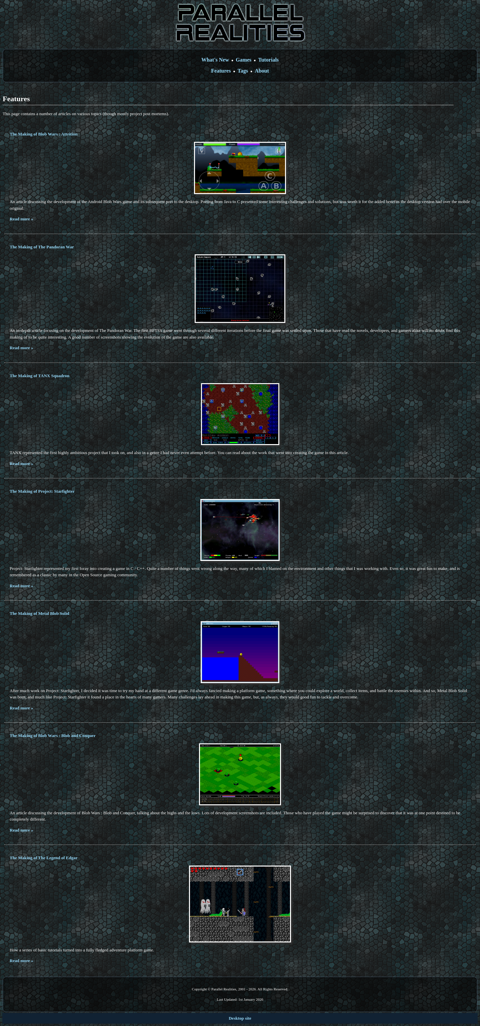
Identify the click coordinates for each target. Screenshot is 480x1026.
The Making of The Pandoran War (42, 246)
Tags (243, 71)
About (262, 71)
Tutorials (268, 60)
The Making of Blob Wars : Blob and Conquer (53, 735)
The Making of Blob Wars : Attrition (43, 133)
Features (221, 71)
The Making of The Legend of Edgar (43, 857)
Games (243, 60)
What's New (215, 60)
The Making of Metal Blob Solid (39, 613)
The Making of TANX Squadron (39, 375)
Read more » (21, 218)
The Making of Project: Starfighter (42, 491)
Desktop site (240, 1018)
